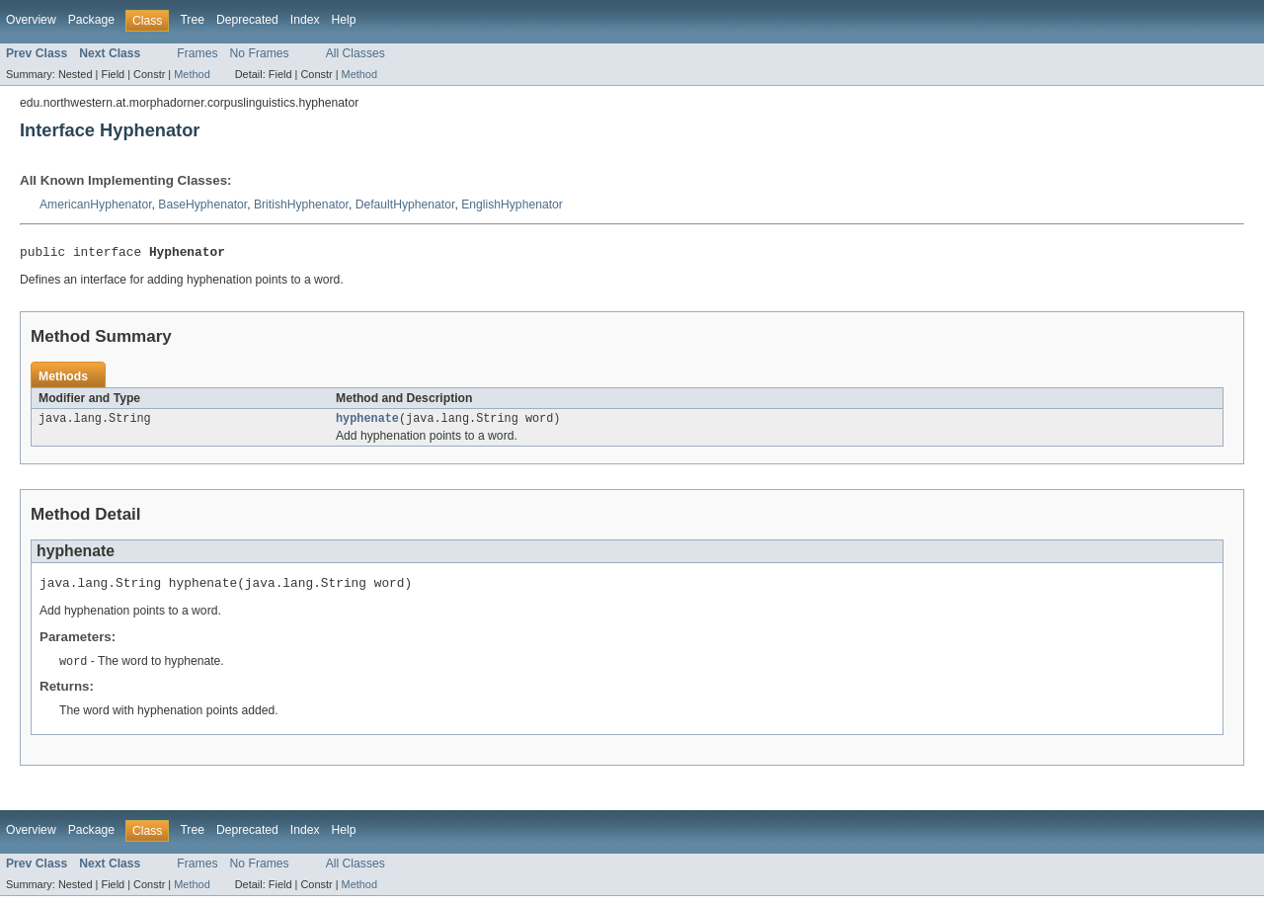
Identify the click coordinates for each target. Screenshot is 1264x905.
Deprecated (247, 20)
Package (91, 20)
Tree (192, 20)
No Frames (259, 53)
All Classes (355, 53)
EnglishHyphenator (512, 204)
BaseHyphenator (202, 204)
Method (191, 74)
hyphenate (367, 423)
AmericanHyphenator (96, 204)
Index (305, 20)
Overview (31, 20)
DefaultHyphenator (405, 204)
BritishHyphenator (301, 204)
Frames (197, 53)
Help (344, 20)
